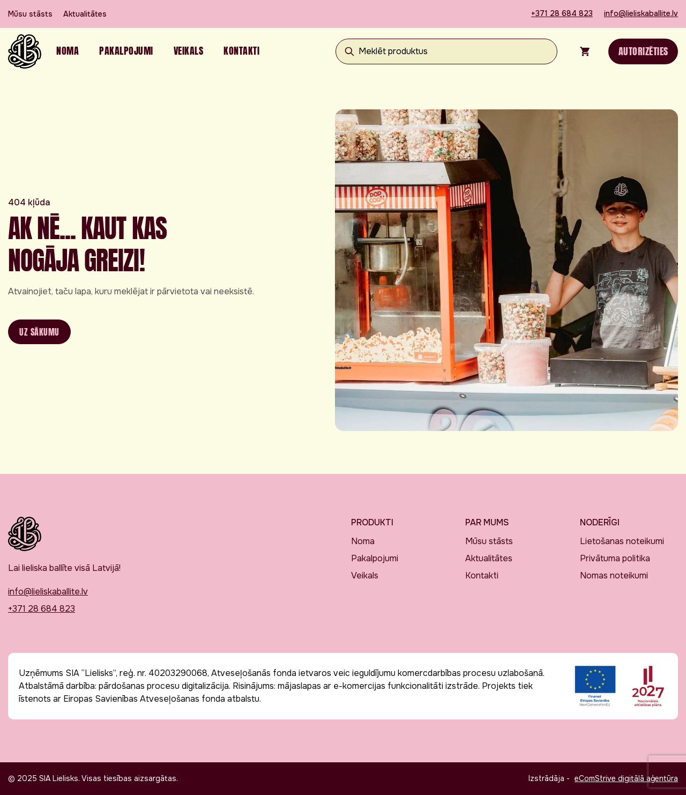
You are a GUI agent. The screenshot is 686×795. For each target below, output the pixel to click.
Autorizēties (643, 51)
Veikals (189, 50)
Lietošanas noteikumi (622, 541)
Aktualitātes (85, 14)
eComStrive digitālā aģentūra (626, 778)
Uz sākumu (39, 331)
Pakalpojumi (126, 50)
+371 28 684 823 (562, 13)
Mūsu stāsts (30, 14)
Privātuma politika (615, 558)
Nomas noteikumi (614, 575)
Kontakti (241, 50)
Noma (67, 50)
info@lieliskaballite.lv (641, 13)
